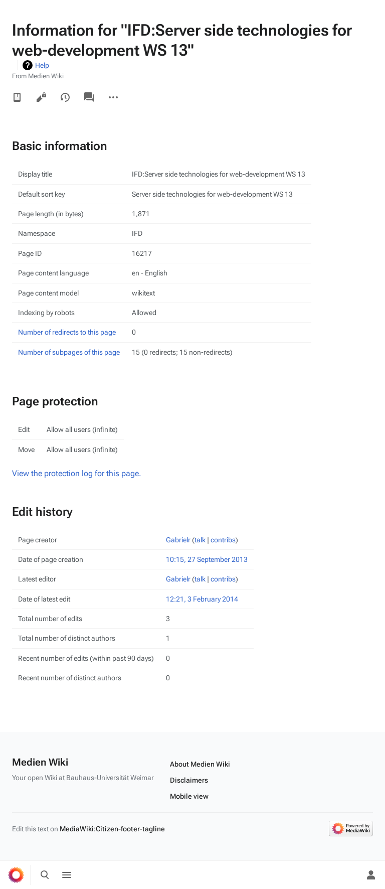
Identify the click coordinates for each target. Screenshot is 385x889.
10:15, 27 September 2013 (207, 559)
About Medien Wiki (200, 764)
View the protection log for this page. (76, 473)
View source (41, 97)
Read (17, 97)
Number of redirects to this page (67, 332)
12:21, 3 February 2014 (202, 599)
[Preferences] (349, 875)
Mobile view (189, 796)
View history (65, 97)
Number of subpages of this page (69, 352)
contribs (223, 540)
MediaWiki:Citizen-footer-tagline (112, 829)
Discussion (89, 97)
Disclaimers (189, 780)
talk (200, 540)
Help (42, 65)
